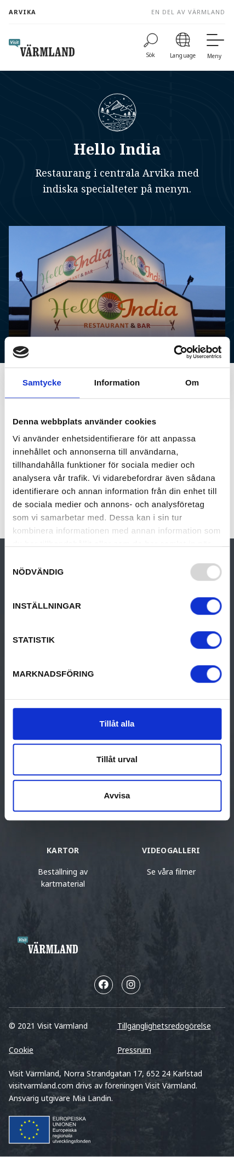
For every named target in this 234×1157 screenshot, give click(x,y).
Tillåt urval (117, 759)
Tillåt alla (117, 723)
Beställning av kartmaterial (63, 877)
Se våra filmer (171, 871)
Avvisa (117, 795)
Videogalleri (171, 850)
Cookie (21, 1050)
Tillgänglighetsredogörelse (164, 1025)
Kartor (63, 850)
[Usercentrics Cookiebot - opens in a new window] (173, 352)
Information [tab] (117, 382)
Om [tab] (192, 382)
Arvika (22, 11)
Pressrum (134, 1050)
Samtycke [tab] (41, 382)
